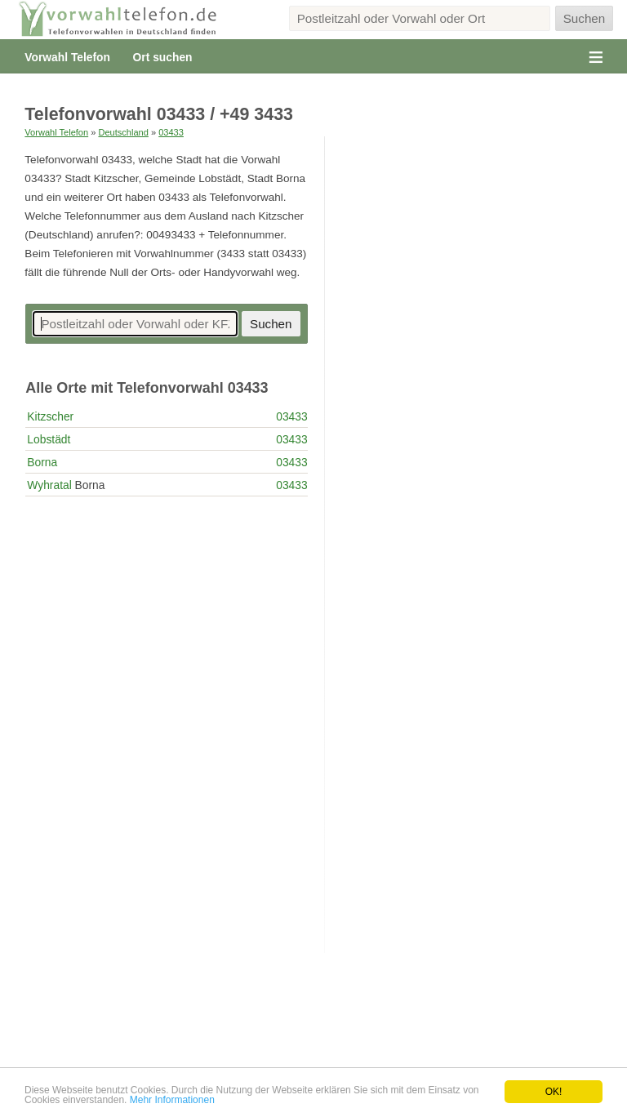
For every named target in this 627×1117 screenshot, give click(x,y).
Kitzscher (50, 416)
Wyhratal (49, 485)
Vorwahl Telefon (67, 57)
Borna (42, 462)
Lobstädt (48, 439)
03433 (171, 132)
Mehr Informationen (172, 1100)
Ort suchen (163, 57)
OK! (554, 1091)
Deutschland (123, 132)
